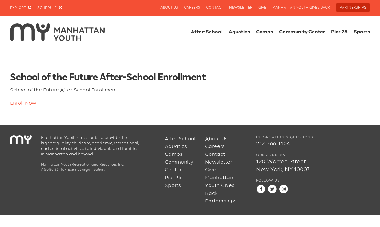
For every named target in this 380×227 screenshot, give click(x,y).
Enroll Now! (24, 103)
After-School (206, 32)
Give (262, 7)
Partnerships (353, 7)
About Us (169, 7)
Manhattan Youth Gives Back (301, 7)
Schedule (49, 8)
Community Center (302, 32)
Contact (214, 7)
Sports (362, 32)
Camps (264, 32)
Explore (21, 8)
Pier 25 (339, 32)
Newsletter (240, 7)
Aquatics (239, 32)
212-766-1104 (273, 144)
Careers (192, 7)
